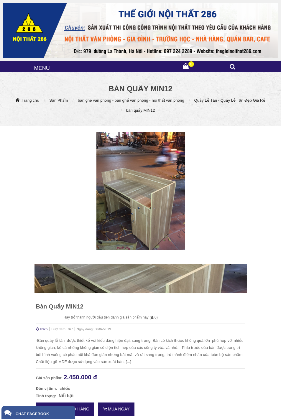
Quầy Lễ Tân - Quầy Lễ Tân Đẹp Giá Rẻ (229, 100)
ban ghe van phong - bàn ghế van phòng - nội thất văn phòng (131, 100)
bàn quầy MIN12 (140, 110)
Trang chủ (31, 100)
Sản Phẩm (58, 100)
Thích (42, 329)
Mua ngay (116, 409)
